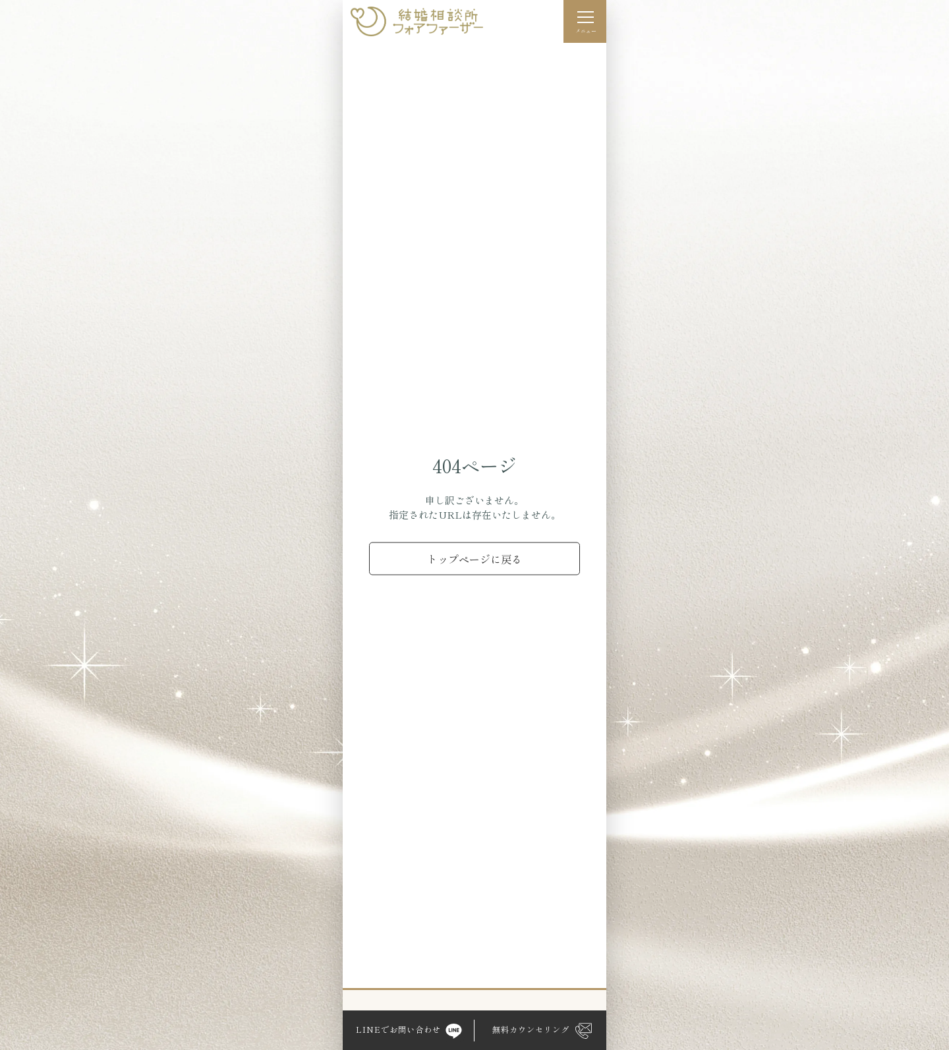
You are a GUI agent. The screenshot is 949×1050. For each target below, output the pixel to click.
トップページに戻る (474, 558)
